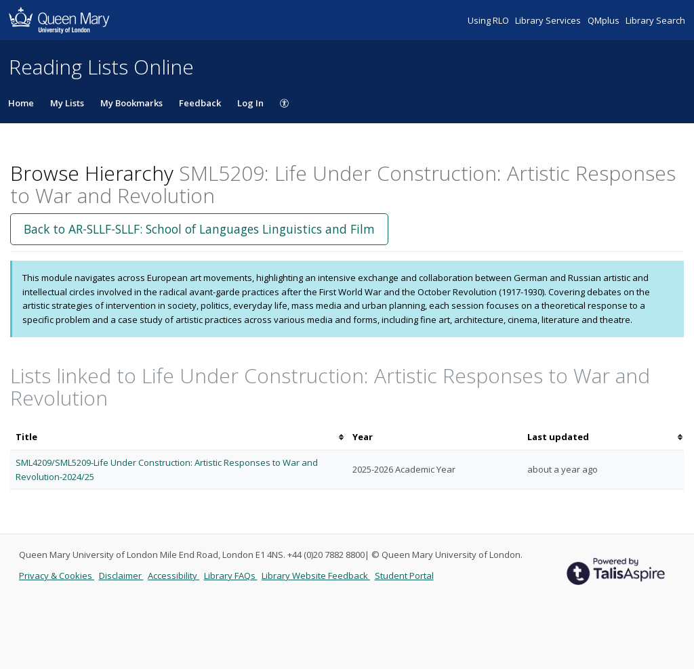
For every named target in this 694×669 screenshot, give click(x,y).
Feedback (200, 103)
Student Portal (404, 575)
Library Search (655, 20)
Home (21, 103)
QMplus (604, 20)
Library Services (549, 20)
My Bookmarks (131, 103)
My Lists (67, 103)
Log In (250, 103)
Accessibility (173, 575)
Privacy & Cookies (56, 575)
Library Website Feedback (316, 575)
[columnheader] (178, 437)
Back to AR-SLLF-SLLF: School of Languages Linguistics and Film (199, 229)
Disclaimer (121, 575)
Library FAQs (231, 575)
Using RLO (489, 20)
